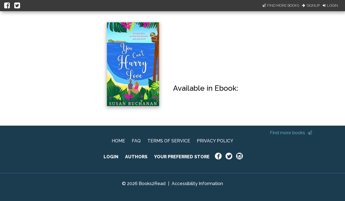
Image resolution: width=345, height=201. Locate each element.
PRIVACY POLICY (215, 140)
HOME (118, 140)
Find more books (291, 132)
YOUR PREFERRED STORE (182, 156)
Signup (311, 5)
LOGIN (111, 156)
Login (330, 5)
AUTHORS (136, 156)
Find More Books (280, 5)
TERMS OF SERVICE (168, 140)
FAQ (136, 140)
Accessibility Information (197, 183)
